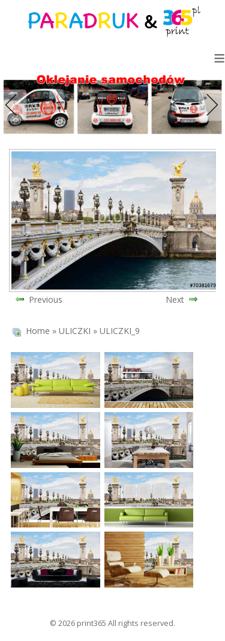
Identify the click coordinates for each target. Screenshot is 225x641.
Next (209, 105)
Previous (15, 105)
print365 (91, 623)
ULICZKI (75, 330)
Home (38, 330)
